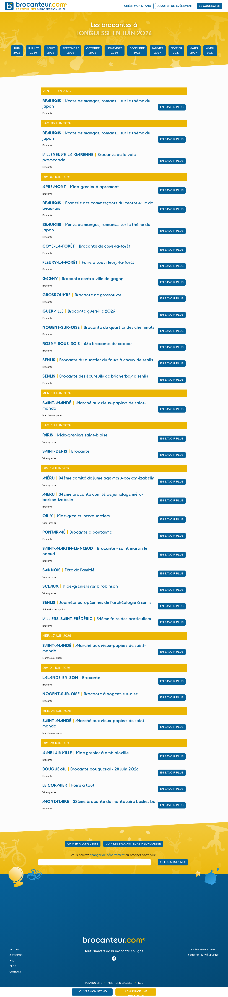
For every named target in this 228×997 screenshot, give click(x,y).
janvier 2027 (158, 50)
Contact (15, 972)
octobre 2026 (93, 50)
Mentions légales (120, 983)
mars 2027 (194, 50)
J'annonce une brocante (136, 993)
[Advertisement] (114, 908)
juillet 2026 (33, 50)
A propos (15, 955)
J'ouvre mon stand (92, 991)
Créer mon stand (137, 6)
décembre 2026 (137, 50)
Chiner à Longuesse (82, 843)
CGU (140, 983)
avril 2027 (210, 50)
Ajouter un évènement (175, 6)
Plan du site (93, 983)
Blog (12, 966)
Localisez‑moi (173, 862)
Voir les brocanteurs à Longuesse (133, 843)
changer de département (107, 855)
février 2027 (176, 50)
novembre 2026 (114, 50)
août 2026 (51, 50)
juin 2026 (16, 50)
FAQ (11, 961)
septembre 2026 (71, 50)
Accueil (14, 949)
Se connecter (209, 6)
